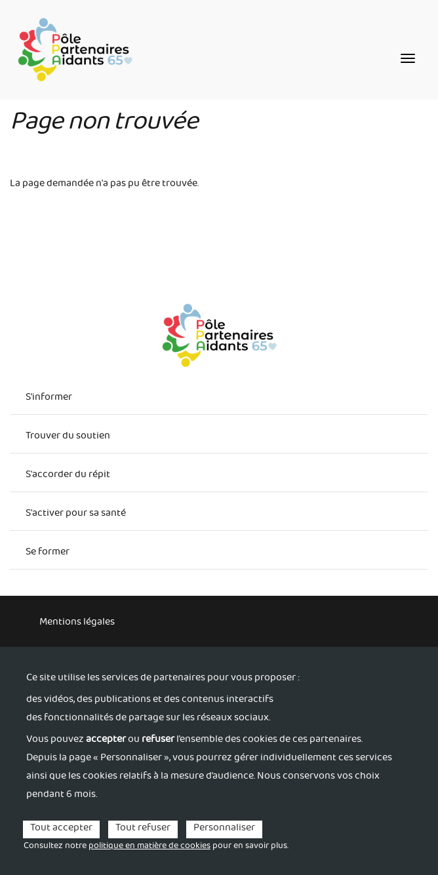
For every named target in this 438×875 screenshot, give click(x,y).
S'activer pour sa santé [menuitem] (76, 514)
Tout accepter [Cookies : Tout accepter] (61, 829)
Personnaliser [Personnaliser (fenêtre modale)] (224, 829)
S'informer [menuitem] (49, 398)
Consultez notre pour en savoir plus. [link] (156, 847)
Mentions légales (77, 623)
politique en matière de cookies (149, 847)
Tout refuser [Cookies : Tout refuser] (142, 829)
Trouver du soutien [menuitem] (68, 437)
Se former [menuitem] (48, 553)
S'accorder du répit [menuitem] (68, 476)
